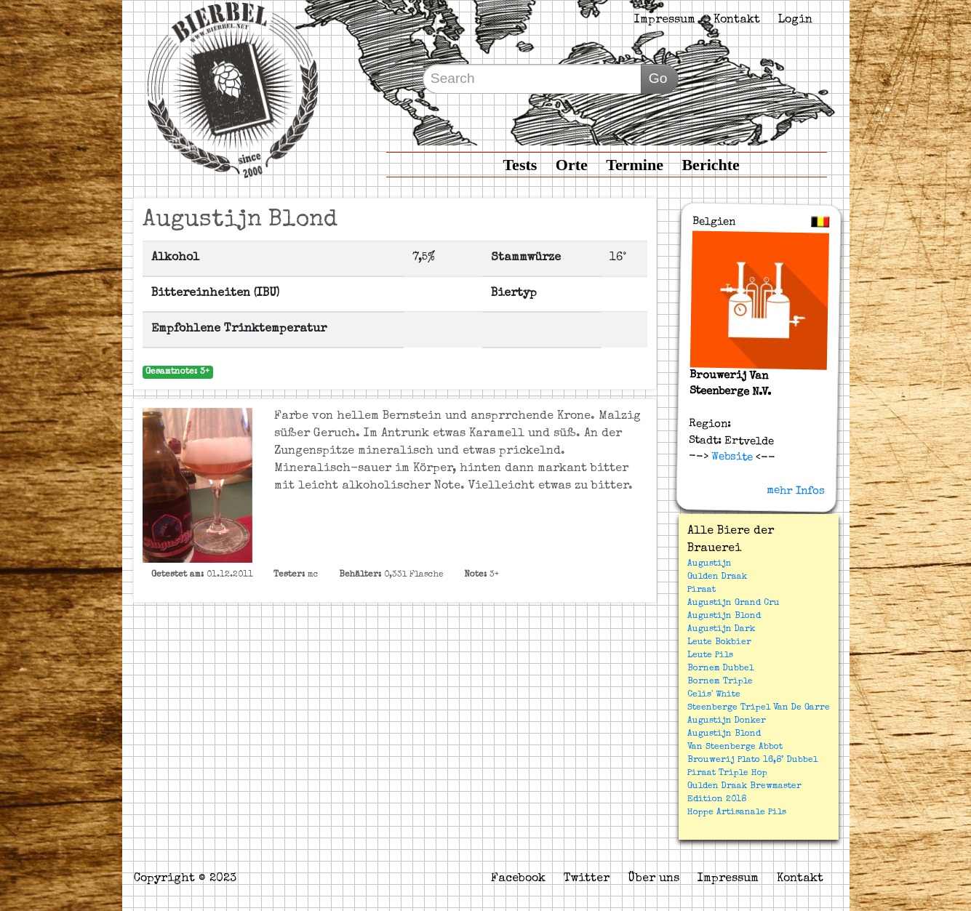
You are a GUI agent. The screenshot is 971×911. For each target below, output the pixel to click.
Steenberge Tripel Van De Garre (758, 708)
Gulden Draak (717, 577)
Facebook (518, 879)
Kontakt (737, 20)
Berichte (710, 165)
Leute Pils (710, 655)
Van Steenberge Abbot (735, 747)
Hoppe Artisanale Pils (736, 812)
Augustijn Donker (726, 721)
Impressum (664, 20)
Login (795, 20)
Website (730, 457)
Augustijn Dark (721, 629)
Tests (520, 165)
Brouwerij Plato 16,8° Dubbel (752, 760)
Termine (634, 165)
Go (658, 78)
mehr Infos (795, 491)
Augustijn (709, 564)
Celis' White (713, 695)
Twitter (587, 879)
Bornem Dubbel (720, 669)
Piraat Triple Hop (727, 773)
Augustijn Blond (724, 616)
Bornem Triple (720, 682)
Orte (572, 165)
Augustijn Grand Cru (733, 603)
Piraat (701, 590)
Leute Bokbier (719, 642)
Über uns (653, 879)
